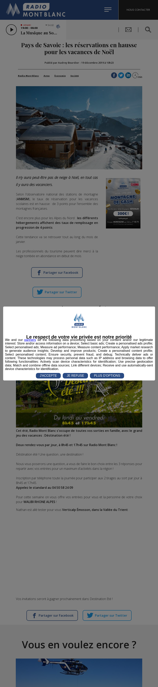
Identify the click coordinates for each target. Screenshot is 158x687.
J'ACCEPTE (48, 375)
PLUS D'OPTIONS (107, 375)
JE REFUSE (75, 375)
